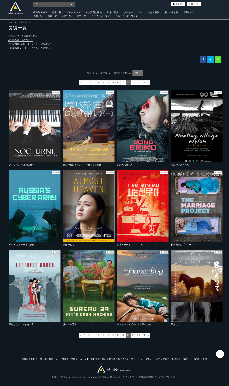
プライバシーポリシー (142, 359)
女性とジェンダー (133, 12)
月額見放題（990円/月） (20, 39)
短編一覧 (52, 15)
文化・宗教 (153, 12)
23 (138, 82)
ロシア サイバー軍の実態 (22, 244)
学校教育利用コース (32, 359)
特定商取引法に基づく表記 (115, 359)
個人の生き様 (171, 12)
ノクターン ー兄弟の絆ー (22, 164)
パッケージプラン (101, 15)
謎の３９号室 (70, 324)
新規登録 (180, 4)
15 (97, 82)
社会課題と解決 (94, 12)
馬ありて (175, 324)
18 (113, 82)
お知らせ (187, 359)
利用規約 (95, 359)
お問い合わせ (200, 359)
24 (143, 82)
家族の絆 (188, 12)
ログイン (195, 4)
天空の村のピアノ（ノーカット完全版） (83, 164)
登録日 (92, 73)
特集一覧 (56, 12)
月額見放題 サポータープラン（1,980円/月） (31, 44)
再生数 (105, 73)
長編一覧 (37, 15)
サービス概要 (62, 359)
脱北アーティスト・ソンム (130, 244)
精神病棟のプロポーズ (182, 244)
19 (118, 82)
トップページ (14, 22)
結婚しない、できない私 (21, 324)
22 (133, 82)
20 (123, 82)
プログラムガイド (80, 359)
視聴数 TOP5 (40, 12)
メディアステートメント (168, 359)
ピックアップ (73, 12)
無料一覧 (81, 15)
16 (102, 82)
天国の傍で (68, 244)
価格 (138, 73)
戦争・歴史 (113, 12)
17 (108, 82)
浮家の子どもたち (180, 164)
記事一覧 (67, 15)
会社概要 (48, 359)
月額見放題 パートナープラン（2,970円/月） (31, 48)
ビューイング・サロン (126, 15)
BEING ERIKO (124, 164)
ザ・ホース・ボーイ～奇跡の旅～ (134, 324)
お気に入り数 (122, 73)
